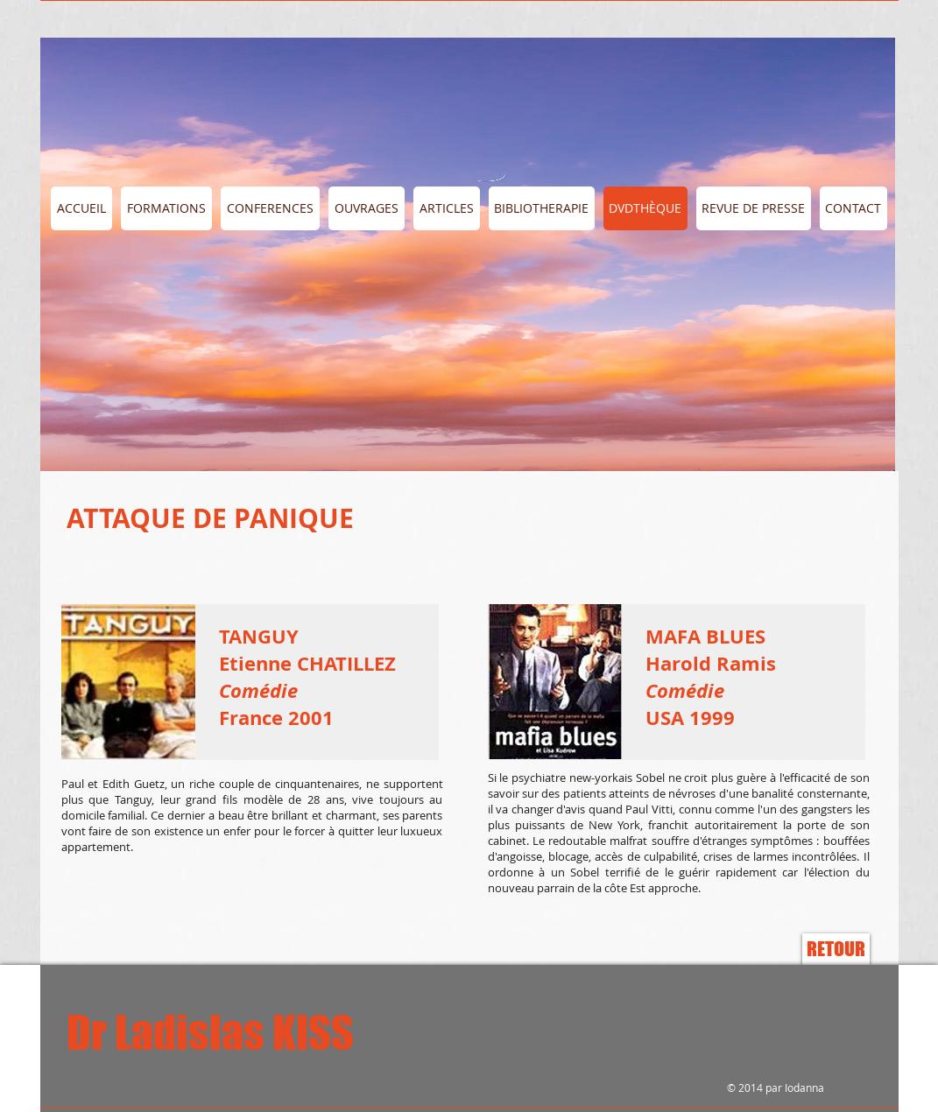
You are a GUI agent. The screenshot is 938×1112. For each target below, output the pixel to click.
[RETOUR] (836, 949)
